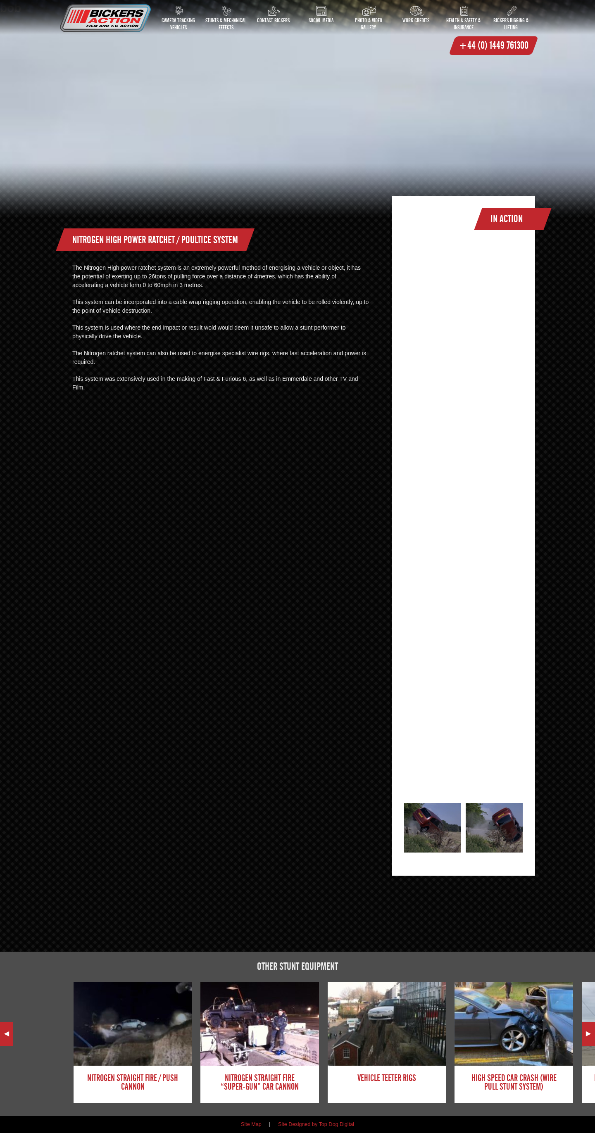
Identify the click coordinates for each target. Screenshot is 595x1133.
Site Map (251, 1124)
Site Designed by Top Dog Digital (316, 1124)
